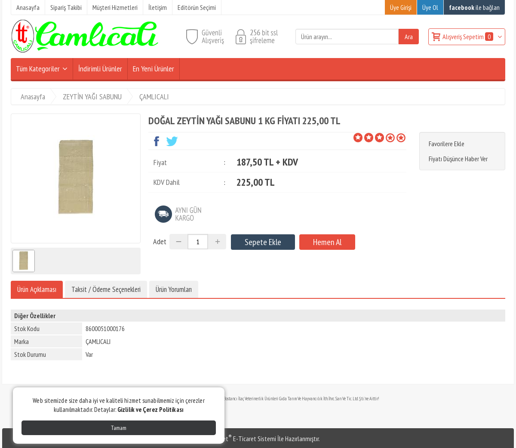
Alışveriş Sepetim (468, 36)
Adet (159, 241)
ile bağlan (474, 7)
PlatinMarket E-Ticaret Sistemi (236, 438)
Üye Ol (430, 7)
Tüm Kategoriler (38, 69)
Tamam (118, 428)
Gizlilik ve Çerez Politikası (150, 409)
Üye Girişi (401, 7)
